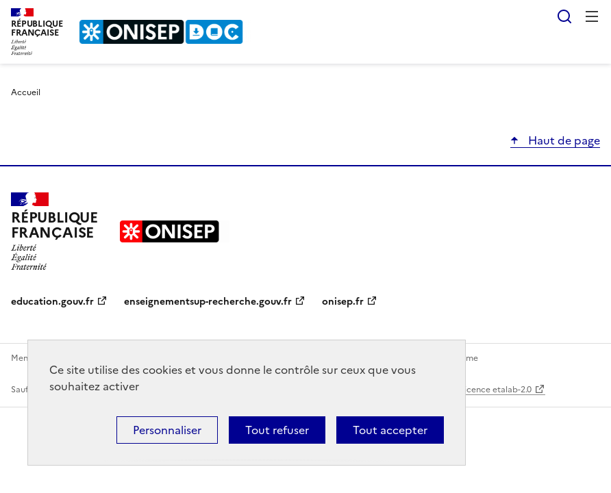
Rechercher (564, 16)
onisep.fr (343, 301)
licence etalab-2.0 (497, 389)
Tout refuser (277, 430)
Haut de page (562, 140)
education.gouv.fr (52, 301)
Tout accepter (390, 430)
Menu (592, 16)
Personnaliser (167, 430)
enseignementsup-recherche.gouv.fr (208, 301)
